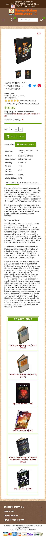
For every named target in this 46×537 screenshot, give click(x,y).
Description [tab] (12, 182)
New (7, 4)
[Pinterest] (39, 85)
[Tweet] (34, 85)
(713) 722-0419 (22, 6)
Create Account (26, 2)
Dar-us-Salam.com (18, 530)
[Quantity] (11, 129)
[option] (18, 74)
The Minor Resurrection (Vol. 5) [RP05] (23, 365)
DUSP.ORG (31, 530)
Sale (17, 4)
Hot (12, 4)
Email (32, 6)
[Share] (30, 85)
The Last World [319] (23, 478)
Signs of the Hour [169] (23, 393)
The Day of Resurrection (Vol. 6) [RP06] (23, 336)
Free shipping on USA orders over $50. (22, 115)
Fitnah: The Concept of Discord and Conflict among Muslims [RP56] (23, 449)
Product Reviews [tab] (29, 182)
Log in (15, 2)
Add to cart (15, 136)
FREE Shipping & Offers (29, 4)
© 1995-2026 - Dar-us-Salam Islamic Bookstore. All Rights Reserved (23, 526)
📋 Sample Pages (25, 144)
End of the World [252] (23, 420)
